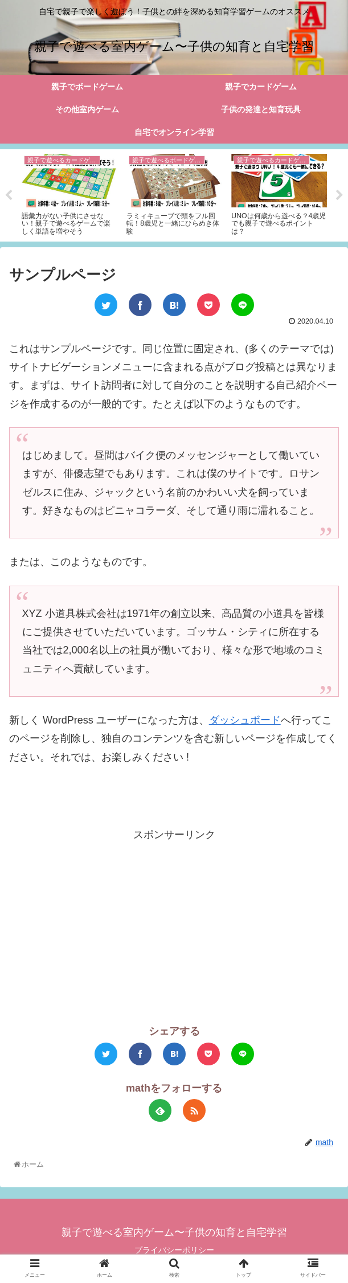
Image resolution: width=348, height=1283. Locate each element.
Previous (8, 196)
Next (339, 196)
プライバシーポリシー (174, 1251)
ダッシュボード (245, 720)
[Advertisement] (174, 924)
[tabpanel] (69, 194)
